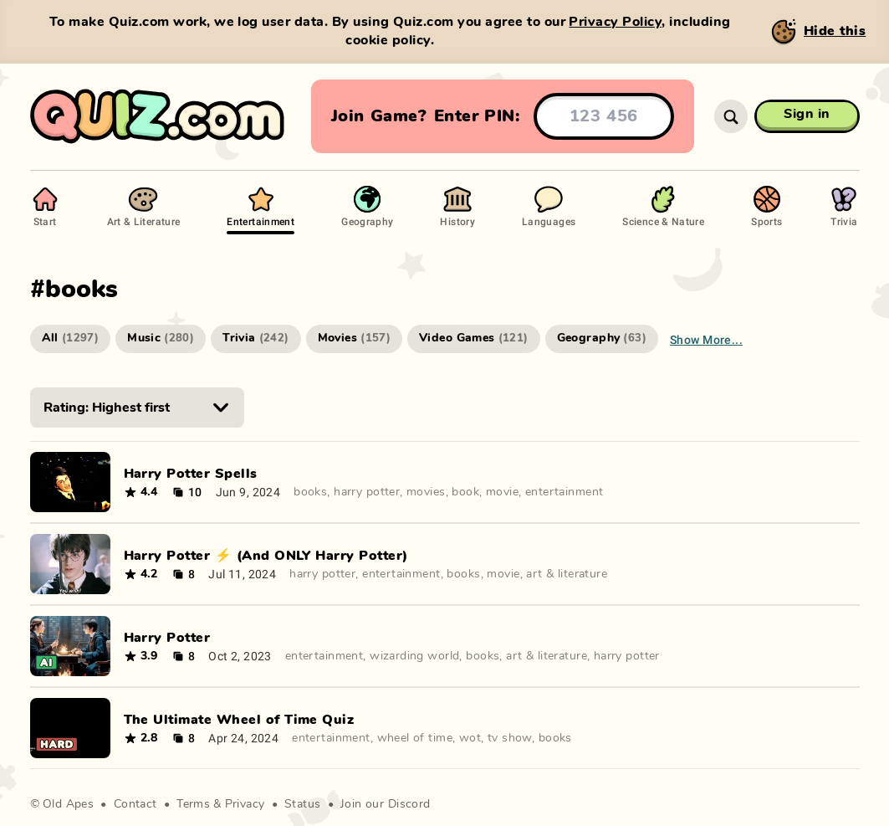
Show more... (706, 339)
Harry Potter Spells (191, 473)
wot (470, 738)
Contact (135, 804)
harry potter (367, 492)
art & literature (566, 574)
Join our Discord (385, 804)
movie (502, 492)
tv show (510, 738)
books (310, 492)
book (465, 492)
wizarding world (414, 656)
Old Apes (68, 804)
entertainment (564, 492)
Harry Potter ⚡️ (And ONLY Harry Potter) (266, 555)
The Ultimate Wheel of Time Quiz (239, 719)
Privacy (245, 804)
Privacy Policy (615, 21)
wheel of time (414, 738)
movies (426, 492)
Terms (193, 804)
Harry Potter (167, 637)
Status (302, 804)
